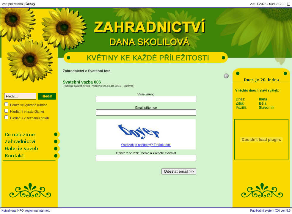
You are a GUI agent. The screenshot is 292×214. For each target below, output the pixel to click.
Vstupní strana (12, 4)
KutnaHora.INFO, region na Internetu (25, 210)
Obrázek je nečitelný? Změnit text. (146, 145)
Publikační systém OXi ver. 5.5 (270, 210)
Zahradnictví (73, 71)
